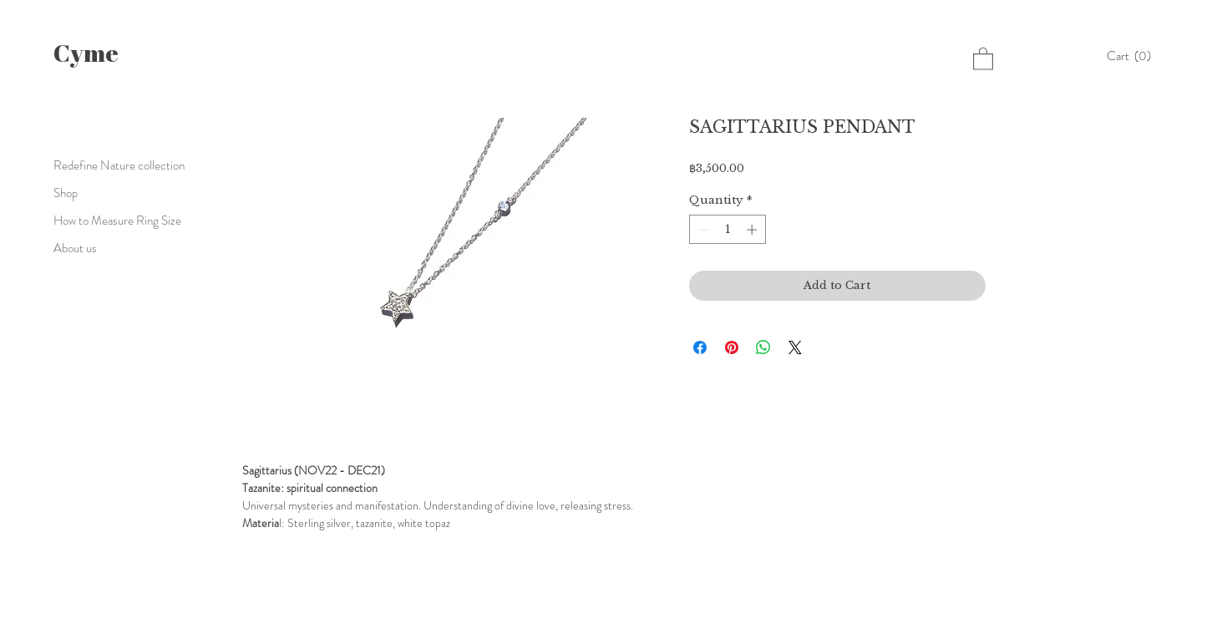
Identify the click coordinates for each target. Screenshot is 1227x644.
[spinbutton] (727, 230)
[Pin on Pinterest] (732, 347)
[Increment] (753, 230)
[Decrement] (702, 230)
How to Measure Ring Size (117, 220)
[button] (1133, 56)
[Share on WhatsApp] (763, 347)
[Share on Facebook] (700, 347)
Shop (65, 193)
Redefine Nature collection (119, 165)
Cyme (86, 52)
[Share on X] (795, 347)
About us (75, 248)
